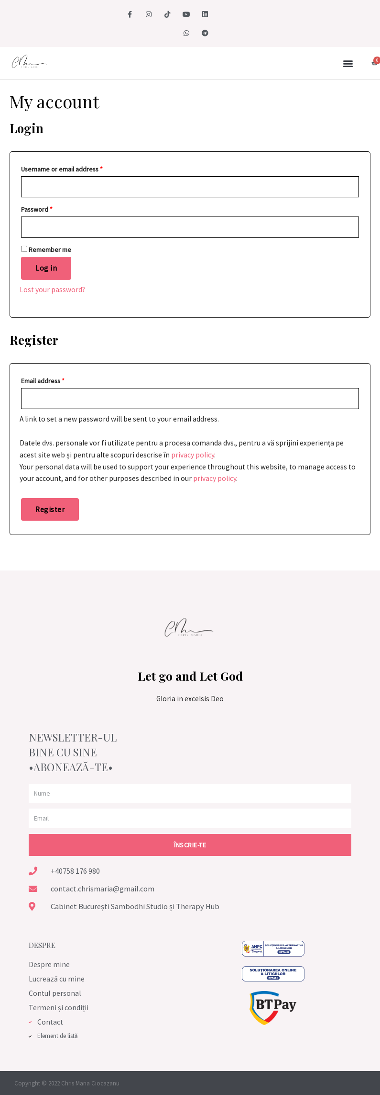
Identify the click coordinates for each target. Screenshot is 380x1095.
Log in (46, 268)
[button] (348, 63)
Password (37, 209)
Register (50, 509)
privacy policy (192, 454)
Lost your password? (52, 289)
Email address (43, 380)
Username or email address (62, 169)
